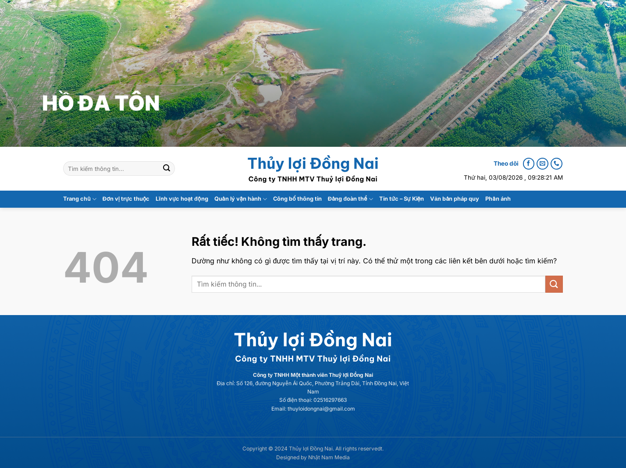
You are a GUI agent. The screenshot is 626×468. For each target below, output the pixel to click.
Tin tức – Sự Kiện (401, 198)
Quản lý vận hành (240, 199)
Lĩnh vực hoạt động (182, 198)
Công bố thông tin (297, 198)
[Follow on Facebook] (528, 164)
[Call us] (556, 164)
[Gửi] (166, 168)
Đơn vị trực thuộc (126, 198)
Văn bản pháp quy (454, 198)
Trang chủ (79, 199)
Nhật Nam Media (329, 457)
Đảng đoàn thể (350, 199)
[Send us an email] (542, 164)
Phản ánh (497, 198)
